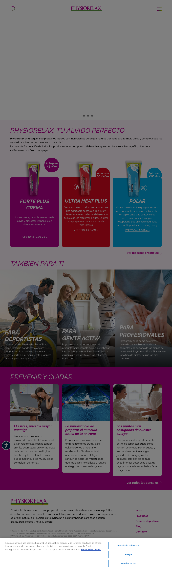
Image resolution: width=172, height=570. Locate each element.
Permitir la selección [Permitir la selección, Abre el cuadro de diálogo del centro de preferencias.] (128, 546)
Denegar (128, 554)
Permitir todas (128, 563)
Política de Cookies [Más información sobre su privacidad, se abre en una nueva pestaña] (91, 549)
